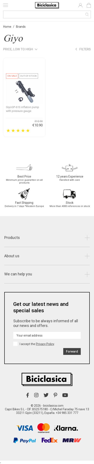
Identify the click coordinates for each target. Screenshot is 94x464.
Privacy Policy (45, 344)
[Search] (47, 14)
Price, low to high (20, 49)
